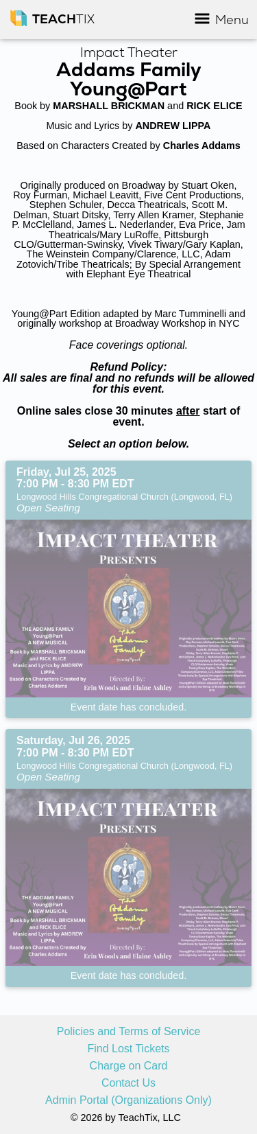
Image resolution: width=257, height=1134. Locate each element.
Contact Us (128, 1083)
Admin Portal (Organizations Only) (128, 1100)
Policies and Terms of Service (129, 1031)
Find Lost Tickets (128, 1048)
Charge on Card (129, 1066)
